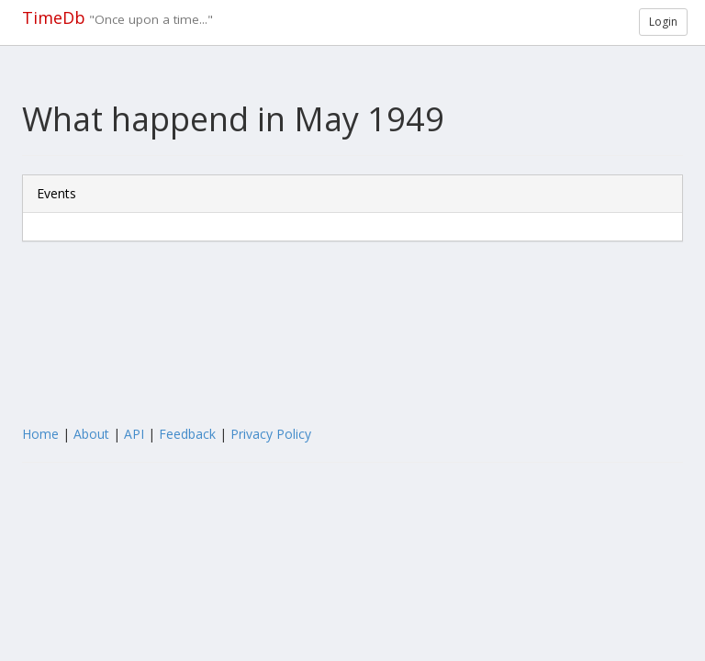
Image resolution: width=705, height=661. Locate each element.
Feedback (187, 434)
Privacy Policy (270, 434)
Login (663, 21)
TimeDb (53, 17)
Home (40, 434)
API (134, 434)
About (91, 434)
